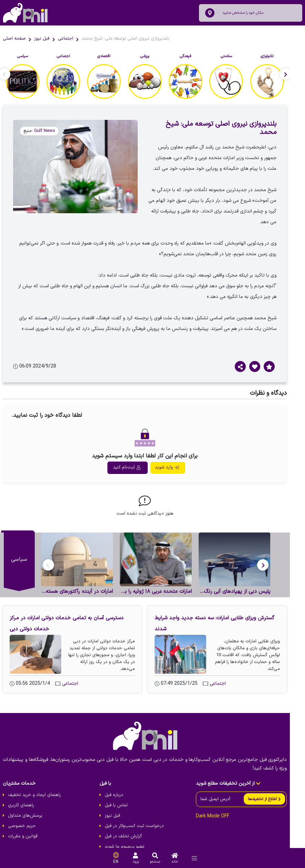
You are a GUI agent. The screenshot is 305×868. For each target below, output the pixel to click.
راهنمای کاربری (21, 789)
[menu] (194, 858)
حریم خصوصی (22, 810)
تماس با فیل (121, 789)
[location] (210, 13)
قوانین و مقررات (23, 820)
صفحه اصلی (14, 38)
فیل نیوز (42, 38)
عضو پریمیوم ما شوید (130, 831)
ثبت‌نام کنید (134, 448)
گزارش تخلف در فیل (128, 820)
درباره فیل (119, 779)
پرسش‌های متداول (25, 800)
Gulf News (44, 130)
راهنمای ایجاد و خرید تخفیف (34, 779)
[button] (278, 547)
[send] (280, 783)
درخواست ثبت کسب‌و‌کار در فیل (139, 810)
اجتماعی (65, 38)
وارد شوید (174, 448)
